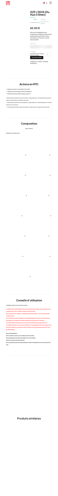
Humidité (45, 61)
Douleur (39, 61)
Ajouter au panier (37, 57)
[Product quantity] (48, 54)
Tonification (33, 63)
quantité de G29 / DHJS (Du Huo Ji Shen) (37, 54)
